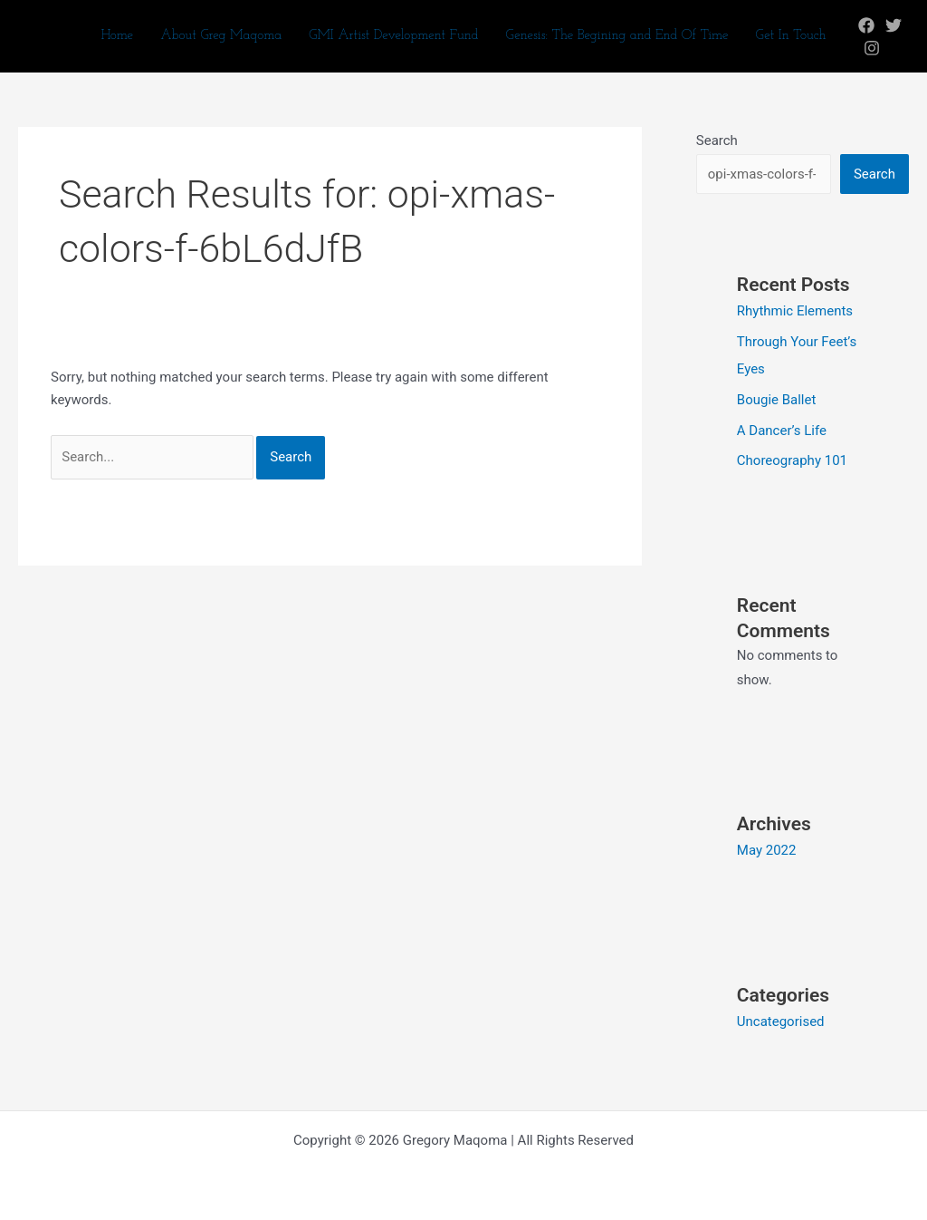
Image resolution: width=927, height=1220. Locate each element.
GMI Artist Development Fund (393, 36)
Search (717, 140)
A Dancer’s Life (782, 430)
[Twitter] (893, 25)
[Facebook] (866, 25)
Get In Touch (790, 36)
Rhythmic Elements (795, 311)
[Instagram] (872, 48)
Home (116, 36)
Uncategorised (781, 1021)
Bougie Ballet (777, 400)
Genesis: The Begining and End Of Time (617, 36)
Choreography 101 (792, 460)
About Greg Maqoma (221, 36)
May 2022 (767, 850)
